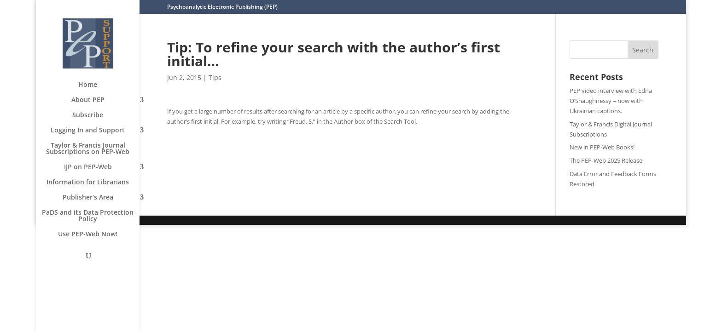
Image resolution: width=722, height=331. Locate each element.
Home (87, 85)
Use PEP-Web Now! (87, 234)
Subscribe (87, 115)
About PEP (88, 100)
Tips (215, 77)
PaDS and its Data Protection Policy (88, 216)
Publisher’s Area (88, 197)
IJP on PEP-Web (88, 167)
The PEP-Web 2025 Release (606, 160)
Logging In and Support (88, 130)
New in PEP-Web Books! (602, 147)
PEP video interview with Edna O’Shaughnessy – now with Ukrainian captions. (611, 100)
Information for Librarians (88, 182)
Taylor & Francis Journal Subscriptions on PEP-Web (87, 149)
